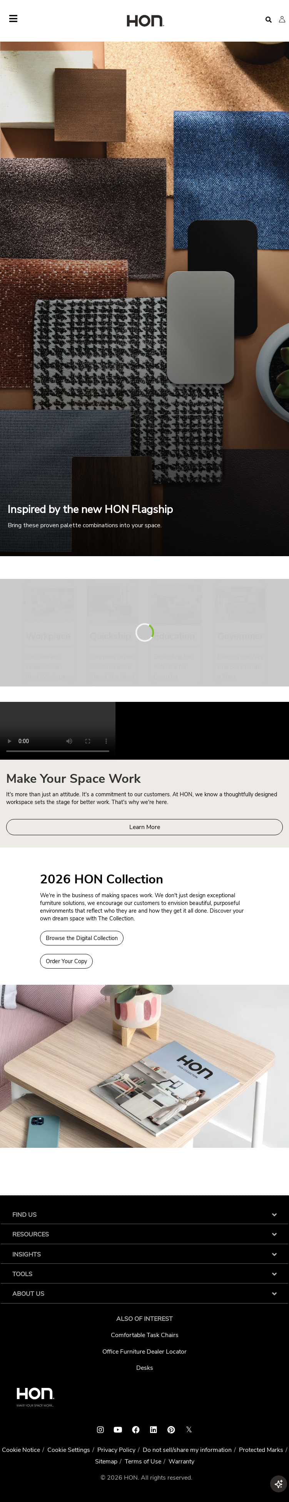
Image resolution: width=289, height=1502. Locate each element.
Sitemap (106, 1461)
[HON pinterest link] (171, 1430)
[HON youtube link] (118, 1430)
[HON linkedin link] (153, 1430)
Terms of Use (143, 1461)
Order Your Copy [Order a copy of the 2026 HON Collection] (66, 961)
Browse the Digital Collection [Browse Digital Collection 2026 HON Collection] (82, 938)
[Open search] (269, 20)
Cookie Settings (68, 1450)
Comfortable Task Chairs (145, 1335)
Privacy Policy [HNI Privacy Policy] (116, 1450)
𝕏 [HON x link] (189, 1430)
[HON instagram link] (100, 1430)
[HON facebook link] (136, 1430)
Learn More (144, 827)
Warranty (181, 1461)
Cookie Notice (21, 1450)
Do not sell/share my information (187, 1450)
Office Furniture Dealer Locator (144, 1351)
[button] (282, 19)
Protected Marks (261, 1450)
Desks (144, 1368)
